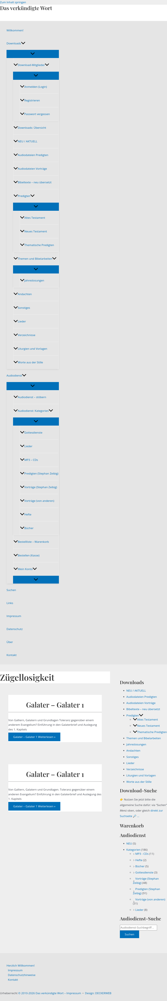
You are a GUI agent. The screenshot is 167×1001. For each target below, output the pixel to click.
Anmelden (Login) (33, 87)
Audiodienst (16, 375)
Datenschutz (15, 629)
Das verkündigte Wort (26, 7)
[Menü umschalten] (33, 54)
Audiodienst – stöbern (30, 397)
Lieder (20, 321)
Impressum (14, 616)
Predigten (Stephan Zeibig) (39, 473)
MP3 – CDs (29, 460)
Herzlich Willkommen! (21, 965)
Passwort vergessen (35, 114)
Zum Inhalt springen (13, 2)
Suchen (11, 590)
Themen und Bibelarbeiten (35, 258)
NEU (129, 843)
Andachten (23, 294)
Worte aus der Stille (28, 362)
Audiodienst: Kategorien (33, 411)
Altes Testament (32, 218)
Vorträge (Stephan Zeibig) (38, 487)
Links (10, 603)
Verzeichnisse (24, 335)
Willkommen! (15, 30)
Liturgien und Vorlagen (30, 349)
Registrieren (30, 100)
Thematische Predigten (37, 245)
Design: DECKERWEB (98, 993)
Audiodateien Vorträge (30, 168)
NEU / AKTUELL (25, 141)
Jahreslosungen (32, 280)
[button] (23, 43)
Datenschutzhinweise (22, 975)
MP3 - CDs (142, 854)
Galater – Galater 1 (55, 704)
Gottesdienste (31, 432)
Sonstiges (22, 308)
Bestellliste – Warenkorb (31, 542)
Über (10, 642)
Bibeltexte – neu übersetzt (33, 182)
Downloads (16, 43)
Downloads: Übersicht (30, 128)
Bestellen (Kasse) (26, 555)
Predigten (24, 196)
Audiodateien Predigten (31, 155)
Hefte (25, 514)
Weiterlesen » (34, 737)
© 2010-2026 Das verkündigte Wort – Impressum (49, 993)
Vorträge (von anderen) (37, 501)
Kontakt (12, 655)
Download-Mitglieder (31, 65)
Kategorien (133, 850)
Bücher (26, 528)
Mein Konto (25, 569)
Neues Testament (33, 231)
